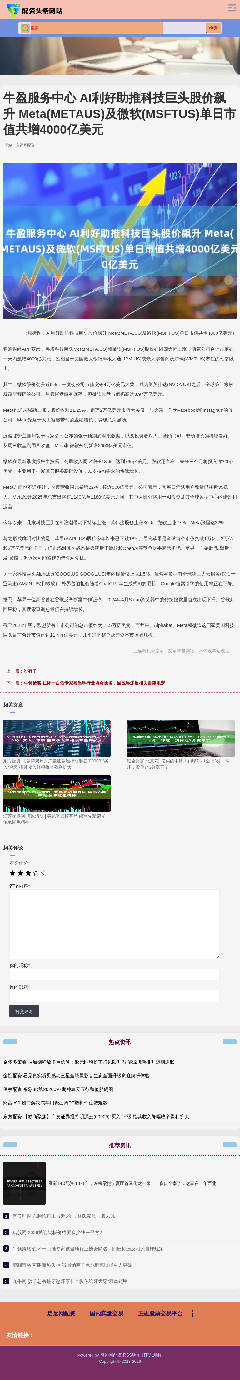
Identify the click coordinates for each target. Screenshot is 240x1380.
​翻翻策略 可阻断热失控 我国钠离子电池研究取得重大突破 (72, 1265)
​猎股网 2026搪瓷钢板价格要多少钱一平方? (57, 1232)
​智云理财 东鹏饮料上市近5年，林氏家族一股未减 (63, 1216)
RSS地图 (132, 1354)
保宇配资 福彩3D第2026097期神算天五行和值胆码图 (58, 1089)
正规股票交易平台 (160, 1313)
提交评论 (24, 1011)
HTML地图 (152, 1354)
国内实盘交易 (106, 1313)
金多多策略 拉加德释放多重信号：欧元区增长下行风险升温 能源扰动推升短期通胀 (88, 1062)
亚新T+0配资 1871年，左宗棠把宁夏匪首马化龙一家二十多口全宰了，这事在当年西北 (132, 1183)
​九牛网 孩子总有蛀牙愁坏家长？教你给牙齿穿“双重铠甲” (70, 1281)
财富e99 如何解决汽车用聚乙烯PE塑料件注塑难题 (55, 1102)
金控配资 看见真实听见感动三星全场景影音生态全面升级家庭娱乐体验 (76, 1075)
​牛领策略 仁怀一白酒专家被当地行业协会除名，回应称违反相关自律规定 (88, 1248)
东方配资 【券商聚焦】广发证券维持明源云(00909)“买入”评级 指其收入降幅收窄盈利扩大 (96, 1116)
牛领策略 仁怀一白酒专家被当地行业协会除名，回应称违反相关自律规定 (94, 682)
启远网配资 (61, 1313)
